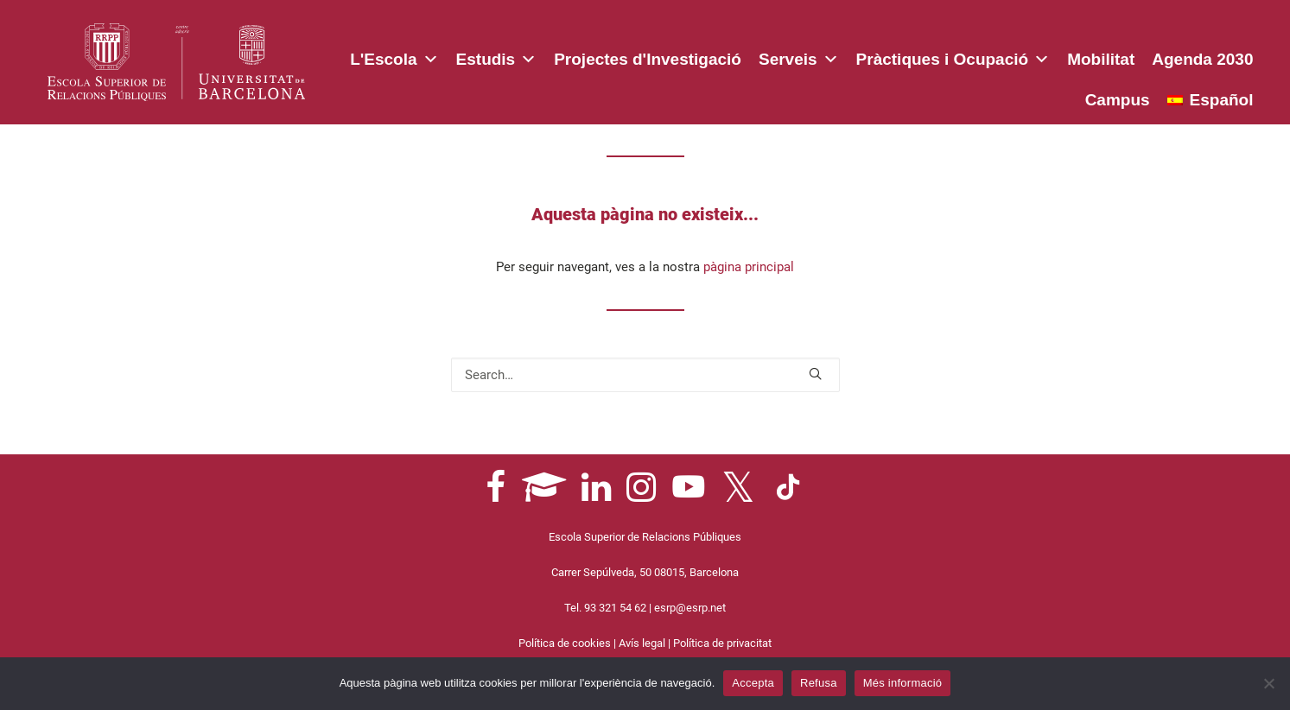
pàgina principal (748, 267)
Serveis (799, 56)
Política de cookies (564, 643)
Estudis (496, 56)
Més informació (903, 682)
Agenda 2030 (1202, 59)
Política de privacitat (722, 643)
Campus (1117, 100)
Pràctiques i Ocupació (953, 56)
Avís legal (642, 643)
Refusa (818, 682)
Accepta (753, 682)
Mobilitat (1100, 59)
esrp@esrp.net (690, 607)
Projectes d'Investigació (647, 59)
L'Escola (394, 56)
